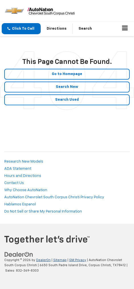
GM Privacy (77, 260)
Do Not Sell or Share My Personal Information (43, 211)
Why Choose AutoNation (25, 190)
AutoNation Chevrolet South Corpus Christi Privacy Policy (54, 197)
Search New (67, 87)
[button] (21, 28)
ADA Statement (17, 169)
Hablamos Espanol (20, 204)
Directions (57, 29)
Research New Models (23, 161)
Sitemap (60, 260)
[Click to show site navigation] (125, 28)
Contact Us (14, 183)
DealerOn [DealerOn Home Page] (43, 260)
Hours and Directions (22, 176)
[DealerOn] (18, 254)
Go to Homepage (67, 74)
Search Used (67, 100)
